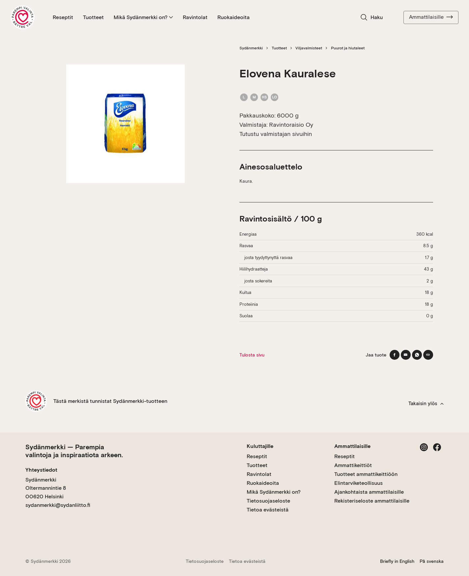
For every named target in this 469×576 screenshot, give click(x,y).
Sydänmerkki (251, 48)
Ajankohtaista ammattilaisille (369, 492)
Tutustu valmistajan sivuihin (275, 133)
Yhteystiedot (41, 470)
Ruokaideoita (233, 17)
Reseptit (63, 17)
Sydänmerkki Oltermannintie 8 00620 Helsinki (45, 488)
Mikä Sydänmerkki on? (143, 17)
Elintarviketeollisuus (358, 483)
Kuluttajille (260, 446)
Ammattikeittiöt (353, 465)
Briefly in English (397, 561)
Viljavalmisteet (308, 48)
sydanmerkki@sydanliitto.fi (57, 505)
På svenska (432, 561)
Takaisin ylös (426, 403)
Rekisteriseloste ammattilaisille (371, 501)
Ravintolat (195, 17)
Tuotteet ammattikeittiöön (366, 474)
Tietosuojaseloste (268, 501)
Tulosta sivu (251, 354)
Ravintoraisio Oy (291, 124)
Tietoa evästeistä (268, 510)
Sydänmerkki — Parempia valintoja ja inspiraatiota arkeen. (74, 451)
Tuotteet (93, 17)
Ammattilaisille (431, 17)
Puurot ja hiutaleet (348, 48)
